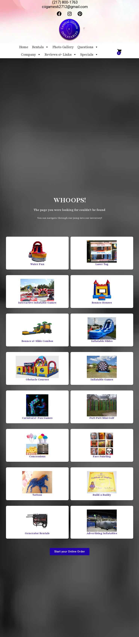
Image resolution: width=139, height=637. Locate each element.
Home (23, 47)
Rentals (40, 47)
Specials (89, 54)
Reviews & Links (61, 54)
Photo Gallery (63, 47)
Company (31, 54)
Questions (87, 47)
